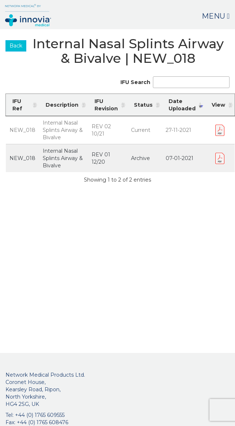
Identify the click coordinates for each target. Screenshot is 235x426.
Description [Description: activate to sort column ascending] (62, 105)
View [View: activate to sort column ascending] (218, 105)
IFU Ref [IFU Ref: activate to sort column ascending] (17, 105)
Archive (140, 158)
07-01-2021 (179, 158)
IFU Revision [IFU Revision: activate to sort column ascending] (106, 105)
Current (140, 130)
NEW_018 (22, 130)
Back (15, 45)
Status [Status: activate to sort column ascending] (143, 105)
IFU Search (175, 82)
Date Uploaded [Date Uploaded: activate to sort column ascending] (182, 105)
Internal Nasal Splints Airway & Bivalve (63, 130)
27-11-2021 (178, 130)
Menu (216, 16)
